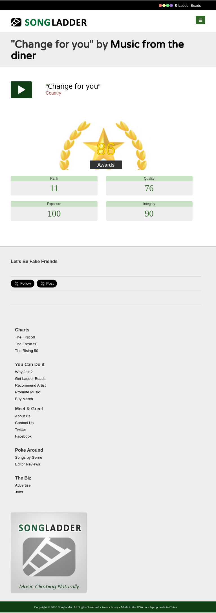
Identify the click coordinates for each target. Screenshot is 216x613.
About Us (22, 416)
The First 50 (25, 337)
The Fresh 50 (26, 344)
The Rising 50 (26, 351)
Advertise (22, 485)
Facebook (23, 436)
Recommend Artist (30, 385)
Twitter (20, 429)
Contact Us (24, 423)
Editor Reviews (27, 464)
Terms (105, 607)
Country (53, 93)
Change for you (73, 86)
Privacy (114, 607)
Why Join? (23, 372)
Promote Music (27, 392)
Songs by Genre (28, 457)
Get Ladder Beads (30, 378)
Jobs (19, 492)
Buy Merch (24, 399)
